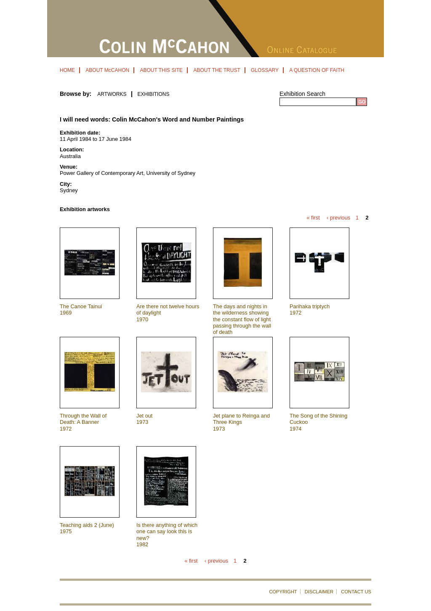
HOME (67, 70)
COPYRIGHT (283, 591)
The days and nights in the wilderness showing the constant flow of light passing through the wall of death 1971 (242, 322)
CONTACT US (356, 591)
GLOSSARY (265, 70)
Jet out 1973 (144, 419)
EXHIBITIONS (153, 94)
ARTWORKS (111, 94)
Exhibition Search (302, 93)
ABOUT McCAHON (107, 70)
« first (312, 218)
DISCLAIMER (319, 591)
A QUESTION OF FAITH (316, 70)
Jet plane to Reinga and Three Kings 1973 (241, 422)
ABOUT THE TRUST (216, 70)
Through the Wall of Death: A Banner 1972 (83, 422)
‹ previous (338, 218)
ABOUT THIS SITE (161, 70)
